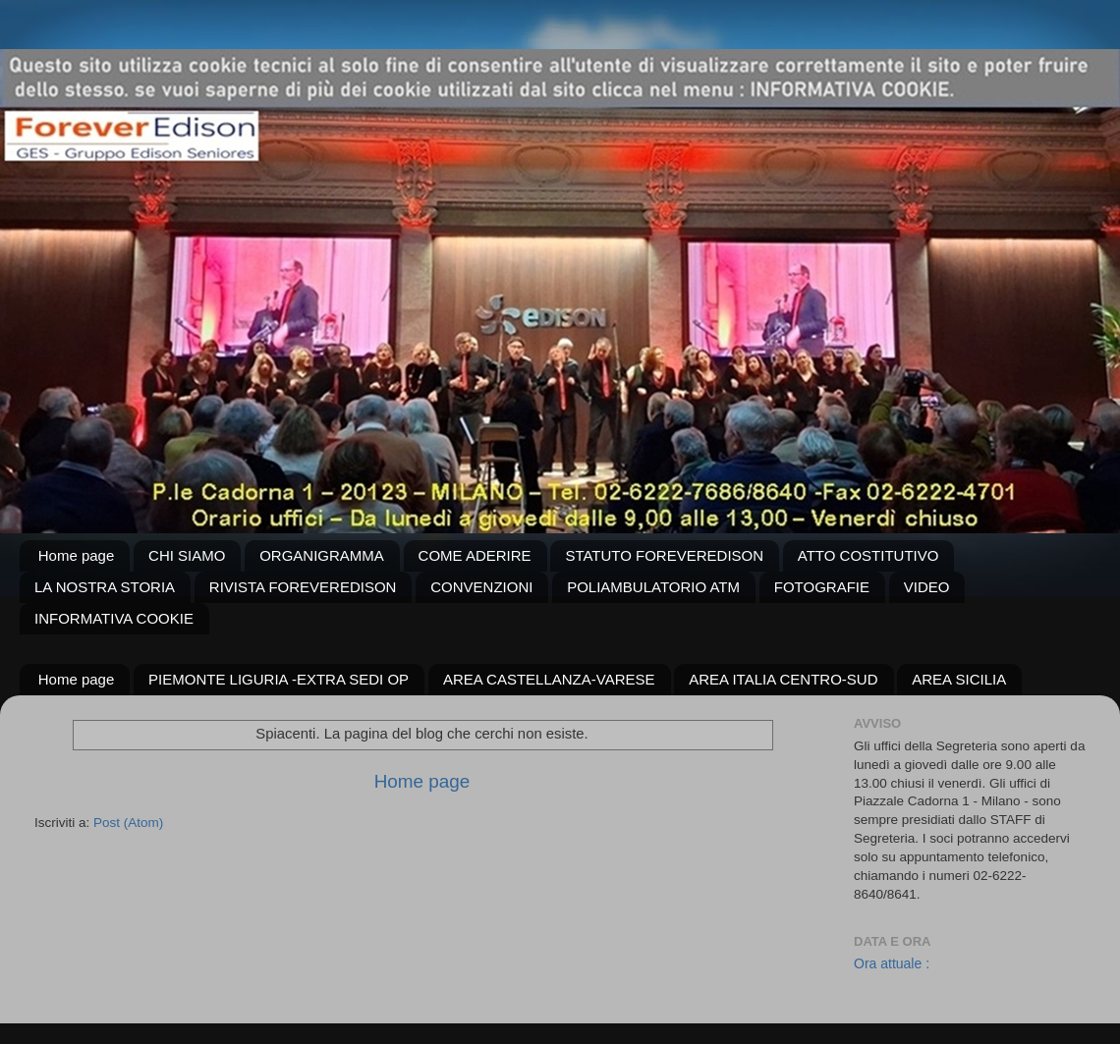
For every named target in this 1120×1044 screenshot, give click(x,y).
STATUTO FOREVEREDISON (664, 555)
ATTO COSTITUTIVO (868, 555)
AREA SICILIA (959, 679)
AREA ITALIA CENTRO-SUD (783, 679)
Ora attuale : (891, 963)
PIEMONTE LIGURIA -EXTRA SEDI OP (278, 679)
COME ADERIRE (475, 555)
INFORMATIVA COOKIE (114, 618)
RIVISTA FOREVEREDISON (303, 586)
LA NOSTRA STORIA (104, 586)
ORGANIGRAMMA (321, 555)
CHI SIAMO (186, 555)
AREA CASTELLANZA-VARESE (549, 679)
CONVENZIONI (481, 586)
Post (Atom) (128, 822)
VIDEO (927, 586)
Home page (76, 555)
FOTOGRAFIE (821, 586)
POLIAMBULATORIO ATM (653, 586)
